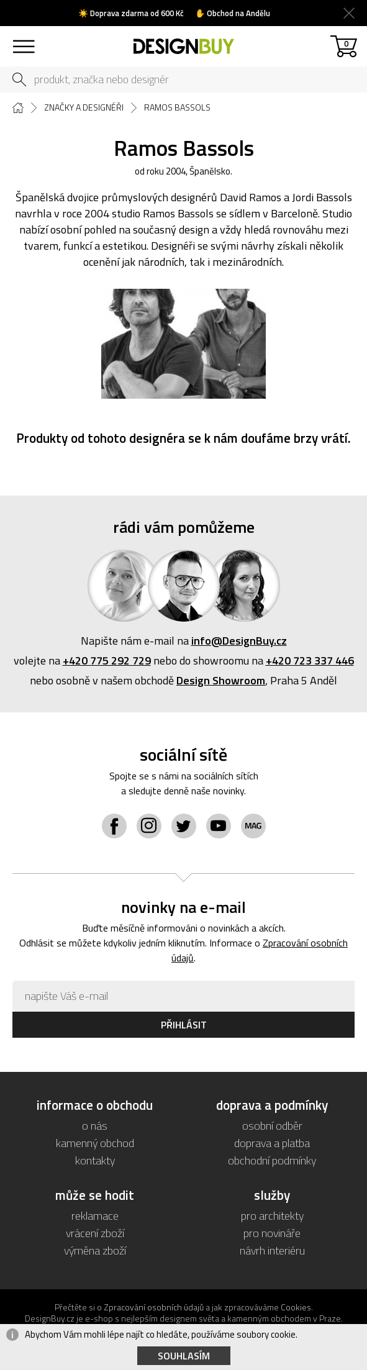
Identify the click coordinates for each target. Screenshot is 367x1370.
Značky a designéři (84, 107)
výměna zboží (95, 1250)
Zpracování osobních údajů (154, 1306)
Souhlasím (184, 1355)
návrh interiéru (272, 1250)
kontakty (95, 1160)
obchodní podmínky (272, 1160)
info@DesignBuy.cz (239, 640)
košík (346, 43)
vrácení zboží (95, 1233)
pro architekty (272, 1215)
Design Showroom (220, 680)
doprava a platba (272, 1143)
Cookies (296, 1306)
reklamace (95, 1215)
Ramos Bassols (177, 107)
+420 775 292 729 (107, 660)
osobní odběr (272, 1125)
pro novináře (272, 1233)
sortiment (23, 40)
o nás (94, 1125)
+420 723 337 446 (310, 660)
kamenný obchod (95, 1143)
